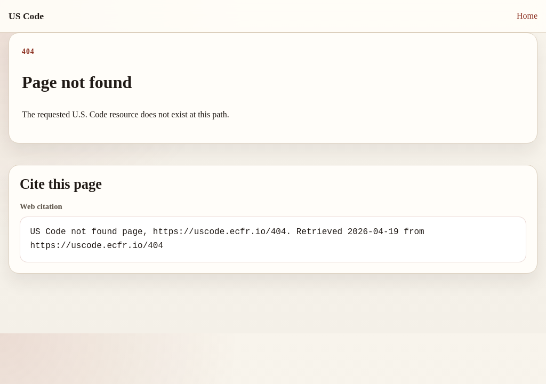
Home (527, 15)
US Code (26, 16)
